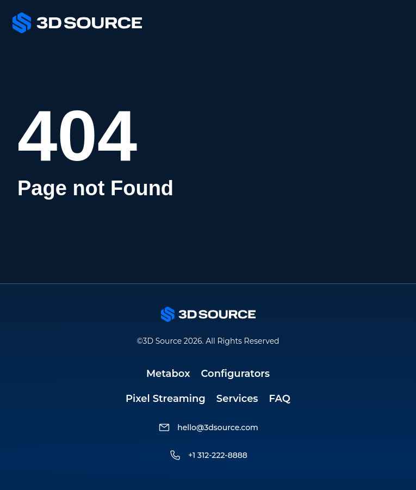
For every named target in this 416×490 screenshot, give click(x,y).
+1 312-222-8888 (217, 455)
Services (237, 399)
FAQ (279, 399)
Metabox (168, 374)
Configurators (235, 374)
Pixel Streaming (166, 399)
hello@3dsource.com (217, 427)
